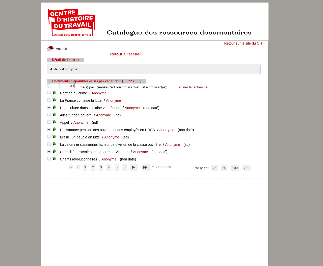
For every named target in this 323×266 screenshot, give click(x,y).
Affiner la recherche (192, 87)
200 (246, 168)
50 (224, 168)
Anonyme (99, 93)
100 (235, 168)
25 (215, 168)
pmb (155, 181)
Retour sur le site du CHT (244, 43)
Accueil (57, 49)
